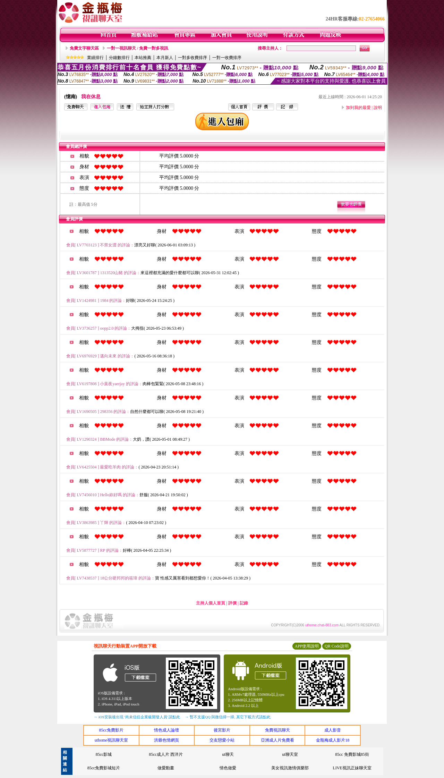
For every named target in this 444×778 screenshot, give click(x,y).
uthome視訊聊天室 (111, 740)
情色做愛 (228, 768)
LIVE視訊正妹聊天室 (352, 768)
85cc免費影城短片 (103, 768)
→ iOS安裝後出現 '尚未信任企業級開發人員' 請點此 (137, 717)
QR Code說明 (337, 646)
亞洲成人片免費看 (277, 740)
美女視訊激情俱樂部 (290, 768)
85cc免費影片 (111, 730)
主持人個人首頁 (210, 603)
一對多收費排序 (192, 57)
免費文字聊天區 (84, 48)
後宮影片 (222, 730)
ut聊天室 (290, 754)
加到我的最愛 (358, 107)
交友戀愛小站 (222, 740)
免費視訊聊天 (277, 730)
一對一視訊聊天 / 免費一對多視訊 (137, 48)
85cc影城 (104, 754)
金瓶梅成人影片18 (332, 740)
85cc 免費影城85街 (352, 754)
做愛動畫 (165, 768)
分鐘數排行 (119, 57)
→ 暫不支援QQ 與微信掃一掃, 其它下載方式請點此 (228, 717)
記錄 (244, 603)
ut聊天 (227, 754)
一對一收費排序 (226, 57)
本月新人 (164, 57)
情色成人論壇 (166, 730)
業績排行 (95, 57)
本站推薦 (143, 57)
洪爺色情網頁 (166, 740)
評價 (232, 603)
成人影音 (332, 730)
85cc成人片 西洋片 (166, 754)
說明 (378, 107)
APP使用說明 (306, 646)
